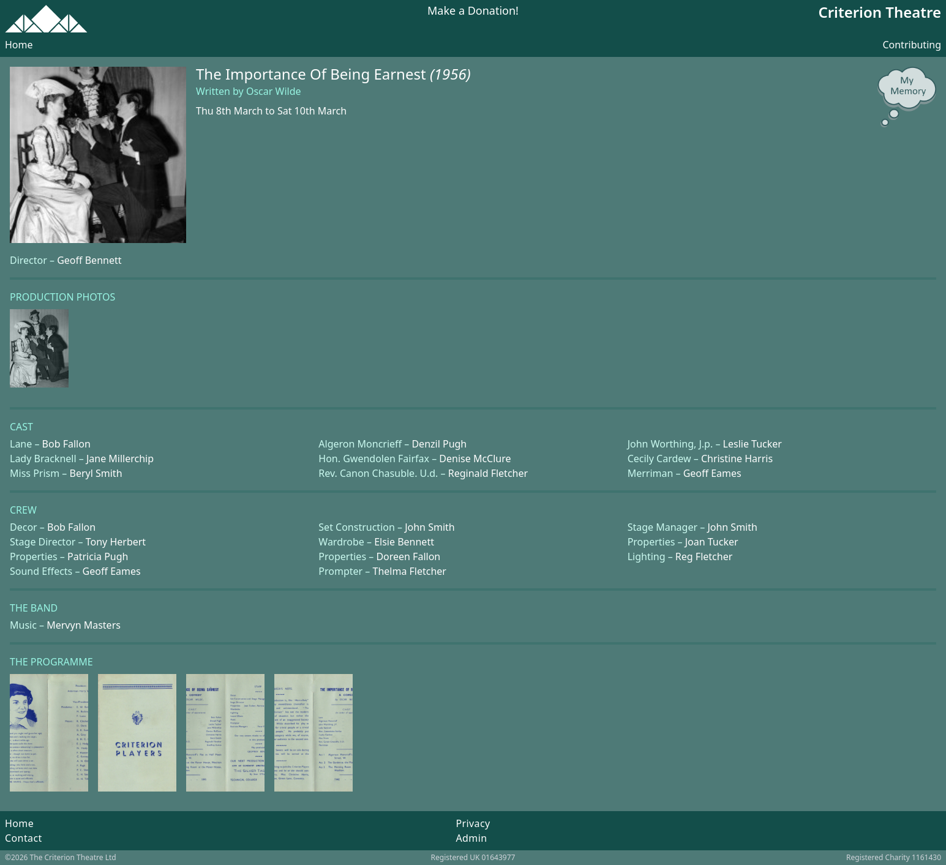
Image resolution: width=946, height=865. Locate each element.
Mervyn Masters (84, 625)
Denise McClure (475, 458)
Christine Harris (737, 458)
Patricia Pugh (97, 556)
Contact (23, 838)
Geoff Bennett (89, 260)
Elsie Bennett (404, 542)
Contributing (911, 44)
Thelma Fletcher (409, 571)
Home (19, 44)
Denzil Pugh (439, 444)
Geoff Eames (712, 473)
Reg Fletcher (703, 556)
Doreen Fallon (408, 556)
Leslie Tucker (752, 444)
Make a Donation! (473, 11)
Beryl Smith (96, 473)
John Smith (430, 527)
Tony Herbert (116, 542)
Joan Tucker (711, 542)
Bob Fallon (66, 444)
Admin (471, 838)
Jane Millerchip (120, 458)
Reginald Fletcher (488, 473)
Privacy (473, 823)
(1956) (450, 74)
